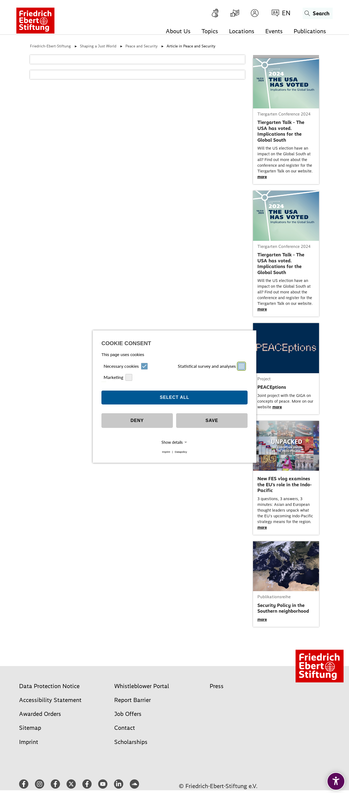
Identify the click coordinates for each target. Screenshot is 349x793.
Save (212, 420)
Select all (174, 397)
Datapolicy (181, 451)
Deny (137, 420)
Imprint (166, 451)
